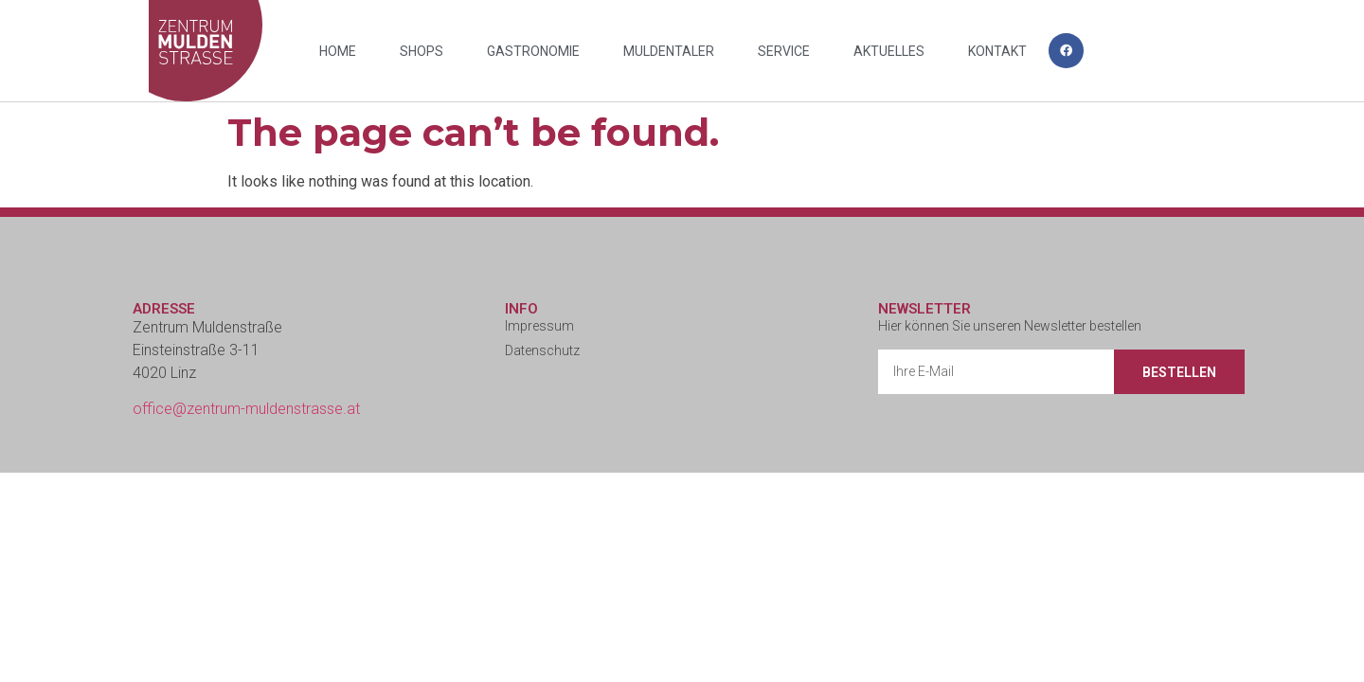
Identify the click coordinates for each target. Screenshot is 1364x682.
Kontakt (997, 51)
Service (784, 51)
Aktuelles (888, 51)
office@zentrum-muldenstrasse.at (246, 409)
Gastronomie (533, 51)
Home (337, 51)
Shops (421, 51)
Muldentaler (668, 51)
